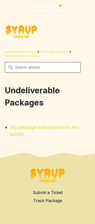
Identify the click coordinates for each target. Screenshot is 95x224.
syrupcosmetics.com (20, 51)
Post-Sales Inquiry (54, 51)
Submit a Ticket (48, 192)
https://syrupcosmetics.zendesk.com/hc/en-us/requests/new (47, 12)
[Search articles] (43, 67)
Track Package (47, 200)
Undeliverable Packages (22, 56)
